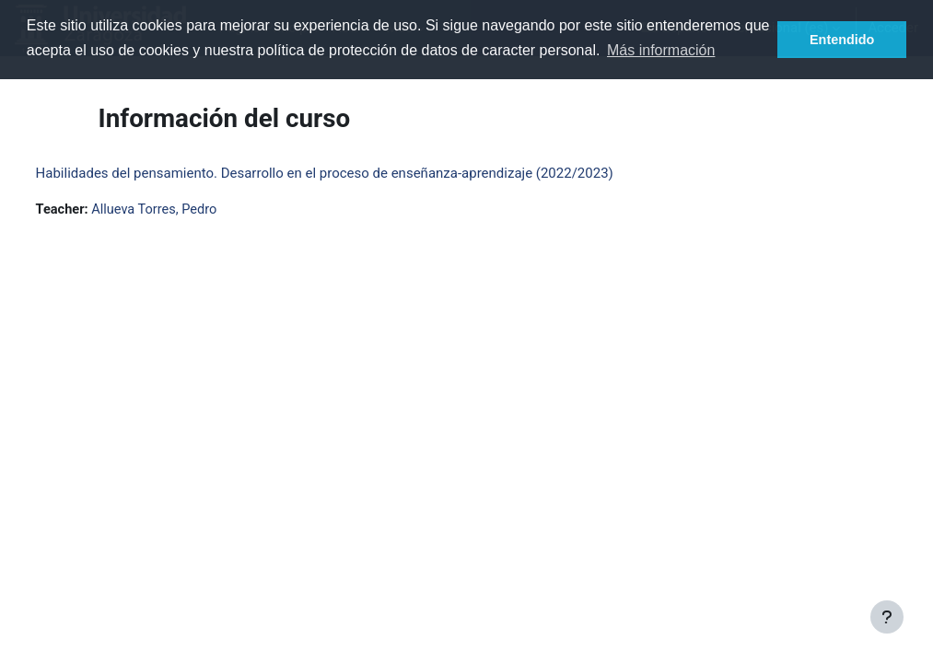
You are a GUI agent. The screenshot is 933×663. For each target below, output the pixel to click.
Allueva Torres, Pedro (191, 210)
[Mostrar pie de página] (887, 617)
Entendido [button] (842, 39)
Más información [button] (661, 50)
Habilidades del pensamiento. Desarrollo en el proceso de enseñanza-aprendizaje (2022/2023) (358, 173)
